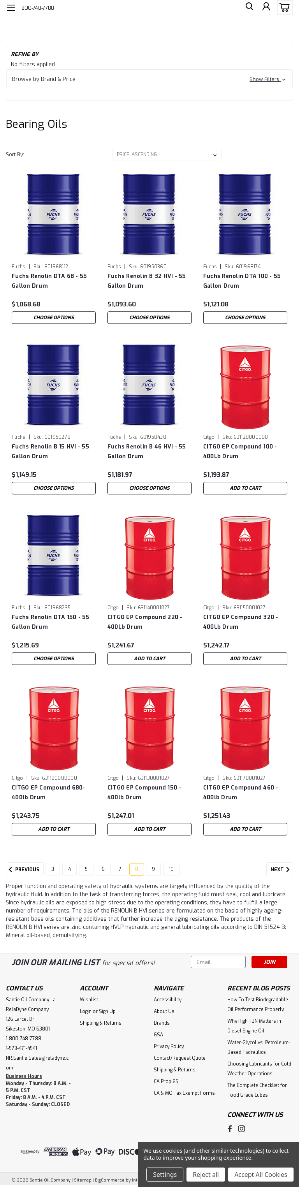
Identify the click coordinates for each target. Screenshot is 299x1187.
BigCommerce (110, 1179)
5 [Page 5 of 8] (86, 869)
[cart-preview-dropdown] (283, 7)
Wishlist (89, 1000)
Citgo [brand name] (209, 437)
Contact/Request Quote (180, 1058)
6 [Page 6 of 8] (103, 869)
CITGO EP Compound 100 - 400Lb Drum (240, 451)
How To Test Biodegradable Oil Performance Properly (257, 1005)
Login (85, 1011)
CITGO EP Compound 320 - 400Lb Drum (240, 622)
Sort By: (15, 154)
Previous (23, 870)
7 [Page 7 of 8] (120, 869)
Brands (162, 1023)
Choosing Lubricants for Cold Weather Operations (259, 1069)
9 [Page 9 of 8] (153, 869)
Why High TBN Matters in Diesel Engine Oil (254, 1026)
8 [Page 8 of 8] (136, 869)
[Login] (265, 8)
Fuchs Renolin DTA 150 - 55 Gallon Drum (51, 622)
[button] (149, 79)
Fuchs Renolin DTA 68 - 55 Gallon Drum (49, 281)
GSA (158, 1035)
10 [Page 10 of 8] (171, 869)
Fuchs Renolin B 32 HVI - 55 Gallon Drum (146, 281)
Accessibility (167, 1000)
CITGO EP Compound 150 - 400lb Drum (144, 792)
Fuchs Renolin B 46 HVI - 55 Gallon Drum (146, 451)
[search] (248, 8)
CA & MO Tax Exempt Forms (184, 1093)
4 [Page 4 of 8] (69, 869)
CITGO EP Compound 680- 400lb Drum (48, 792)
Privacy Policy (169, 1046)
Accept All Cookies (260, 1174)
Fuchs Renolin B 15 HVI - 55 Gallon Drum (50, 451)
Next (281, 870)
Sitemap (82, 1179)
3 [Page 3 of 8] (52, 869)
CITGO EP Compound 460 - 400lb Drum (240, 792)
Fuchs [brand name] (18, 267)
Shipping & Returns (100, 1023)
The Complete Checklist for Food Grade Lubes (257, 1090)
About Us (164, 1011)
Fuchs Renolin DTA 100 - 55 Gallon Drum (242, 281)
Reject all (206, 1174)
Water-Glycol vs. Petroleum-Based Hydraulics (258, 1047)
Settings (165, 1174)
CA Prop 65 (166, 1081)
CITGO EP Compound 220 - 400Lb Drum (145, 622)
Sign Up (107, 1011)
